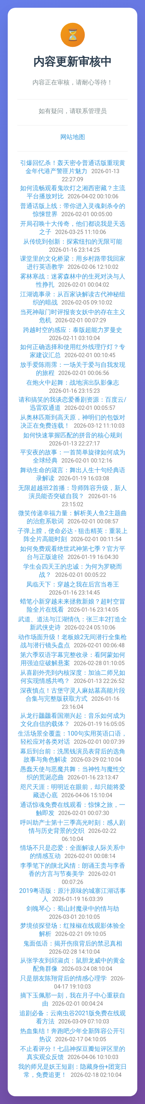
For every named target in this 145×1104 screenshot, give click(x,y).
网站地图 (72, 137)
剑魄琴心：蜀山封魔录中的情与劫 (72, 908)
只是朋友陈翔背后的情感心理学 (63, 978)
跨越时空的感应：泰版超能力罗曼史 (72, 330)
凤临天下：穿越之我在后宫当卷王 (72, 584)
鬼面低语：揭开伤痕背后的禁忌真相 (72, 943)
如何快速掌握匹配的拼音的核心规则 (72, 435)
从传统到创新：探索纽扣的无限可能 (72, 241)
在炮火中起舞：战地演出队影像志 (72, 382)
